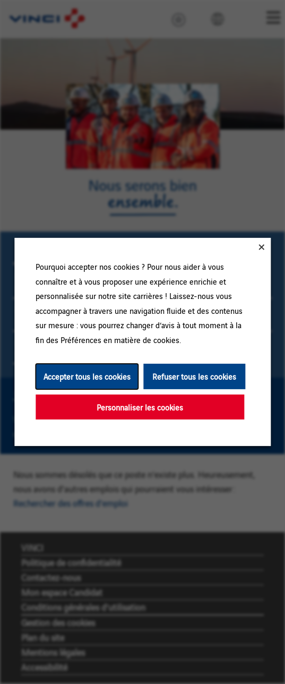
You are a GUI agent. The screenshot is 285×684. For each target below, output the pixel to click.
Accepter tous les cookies (86, 376)
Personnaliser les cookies (140, 407)
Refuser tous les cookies (194, 376)
